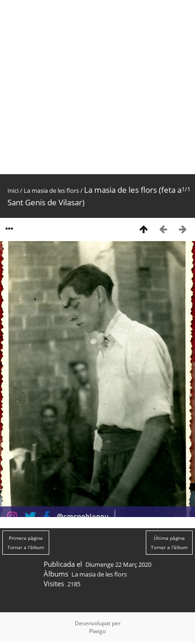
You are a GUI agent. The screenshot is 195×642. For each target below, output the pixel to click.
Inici (13, 190)
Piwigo (97, 631)
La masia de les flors (51, 190)
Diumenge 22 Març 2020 (118, 564)
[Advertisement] (87, 87)
